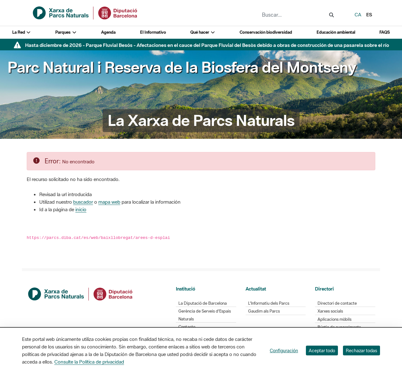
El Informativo (153, 32)
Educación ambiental (336, 32)
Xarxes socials (330, 311)
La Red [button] (21, 32)
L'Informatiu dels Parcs (268, 303)
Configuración (284, 350)
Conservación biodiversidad (266, 32)
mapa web (109, 202)
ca (358, 14)
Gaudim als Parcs (264, 311)
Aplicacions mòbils (334, 319)
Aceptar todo (322, 350)
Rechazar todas (361, 350)
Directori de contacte (337, 303)
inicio (80, 209)
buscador (83, 202)
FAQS (384, 32)
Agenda (108, 32)
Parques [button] (66, 32)
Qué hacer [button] (202, 32)
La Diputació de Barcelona (202, 303)
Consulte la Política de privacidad (89, 362)
